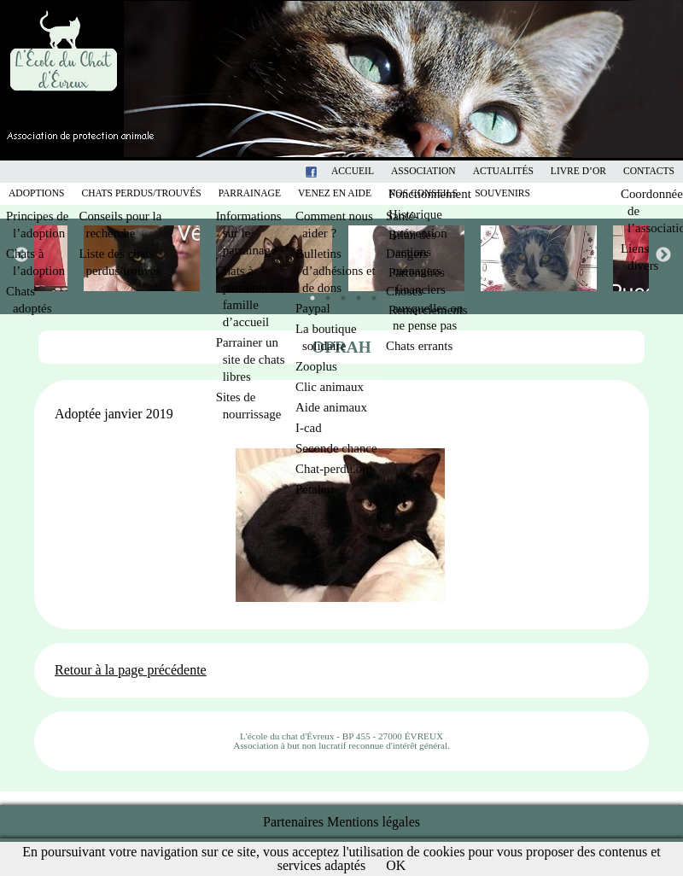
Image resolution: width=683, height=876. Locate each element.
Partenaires (293, 822)
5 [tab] (369, 293)
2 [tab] (323, 293)
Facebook (333, 171)
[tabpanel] (408, 258)
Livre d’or (578, 171)
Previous (20, 254)
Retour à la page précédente (131, 670)
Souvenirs (502, 193)
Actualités (503, 171)
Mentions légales (373, 822)
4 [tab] (354, 293)
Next (662, 254)
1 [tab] (308, 293)
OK (396, 865)
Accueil (352, 171)
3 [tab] (339, 293)
